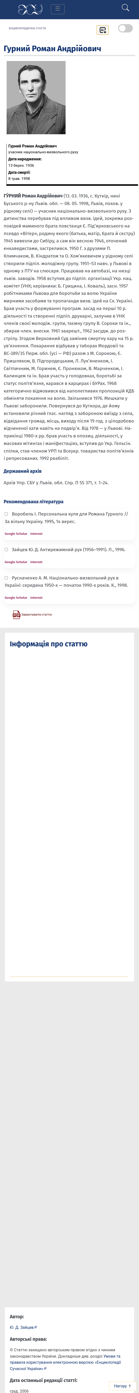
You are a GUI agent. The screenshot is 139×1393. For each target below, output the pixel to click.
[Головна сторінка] (30, 9)
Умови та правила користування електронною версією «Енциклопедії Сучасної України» (65, 1362)
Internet (36, 534)
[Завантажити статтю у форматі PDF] (32, 614)
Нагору (122, 1386)
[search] (125, 5)
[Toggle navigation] (58, 9)
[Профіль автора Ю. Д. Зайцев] (23, 1327)
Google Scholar (16, 534)
